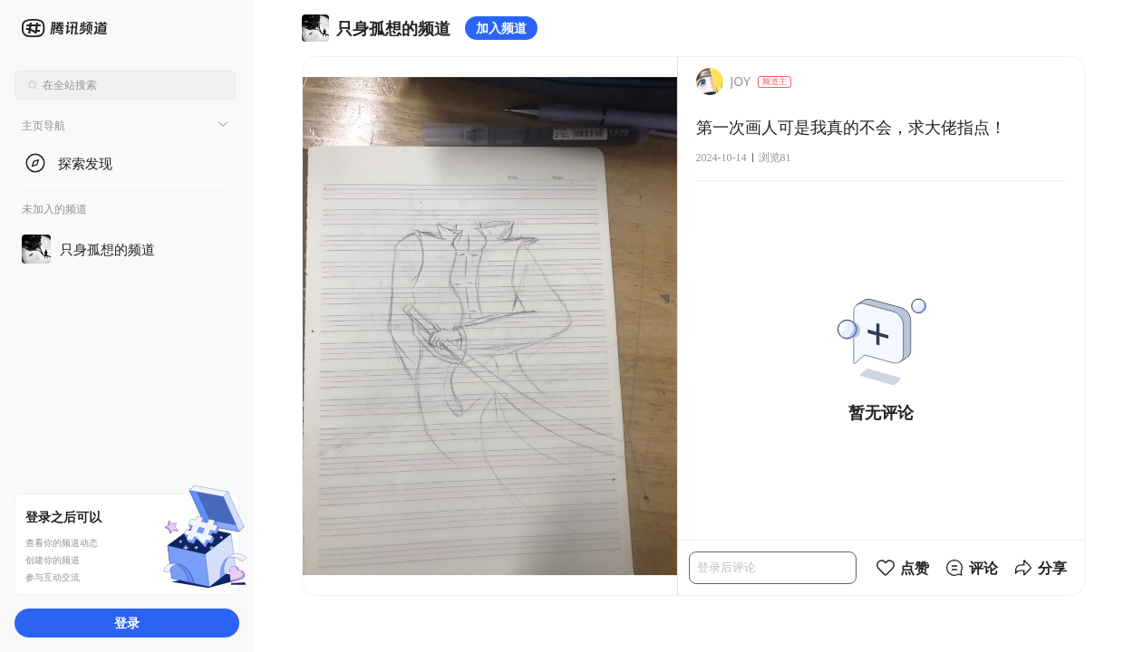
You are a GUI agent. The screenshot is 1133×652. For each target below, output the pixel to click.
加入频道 (501, 27)
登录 (127, 622)
